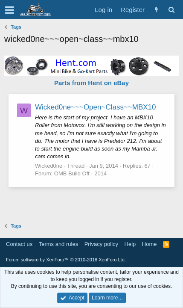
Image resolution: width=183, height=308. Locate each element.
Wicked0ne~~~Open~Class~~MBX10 (95, 107)
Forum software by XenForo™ (66, 259)
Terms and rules (58, 244)
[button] (9, 9)
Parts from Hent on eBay (91, 82)
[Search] (171, 10)
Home (149, 244)
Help (130, 244)
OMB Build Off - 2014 (80, 173)
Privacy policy (101, 244)
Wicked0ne (48, 166)
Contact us (19, 244)
